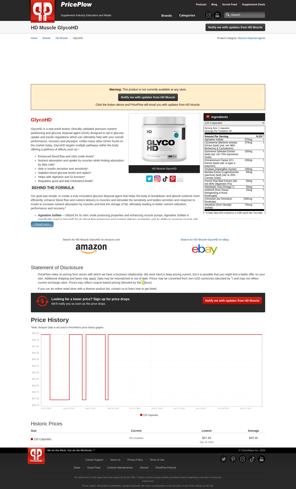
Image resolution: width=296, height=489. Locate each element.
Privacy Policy (135, 459)
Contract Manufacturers (120, 467)
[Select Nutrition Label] (234, 122)
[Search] (244, 14)
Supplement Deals (253, 4)
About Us (115, 459)
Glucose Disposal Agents (251, 38)
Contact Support (94, 459)
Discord (144, 467)
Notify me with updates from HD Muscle (235, 27)
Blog (214, 4)
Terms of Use (157, 459)
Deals (77, 467)
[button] (148, 224)
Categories (187, 15)
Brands (166, 15)
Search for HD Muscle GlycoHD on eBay (204, 238)
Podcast (201, 4)
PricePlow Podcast (165, 467)
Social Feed (229, 4)
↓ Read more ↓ (42, 223)
